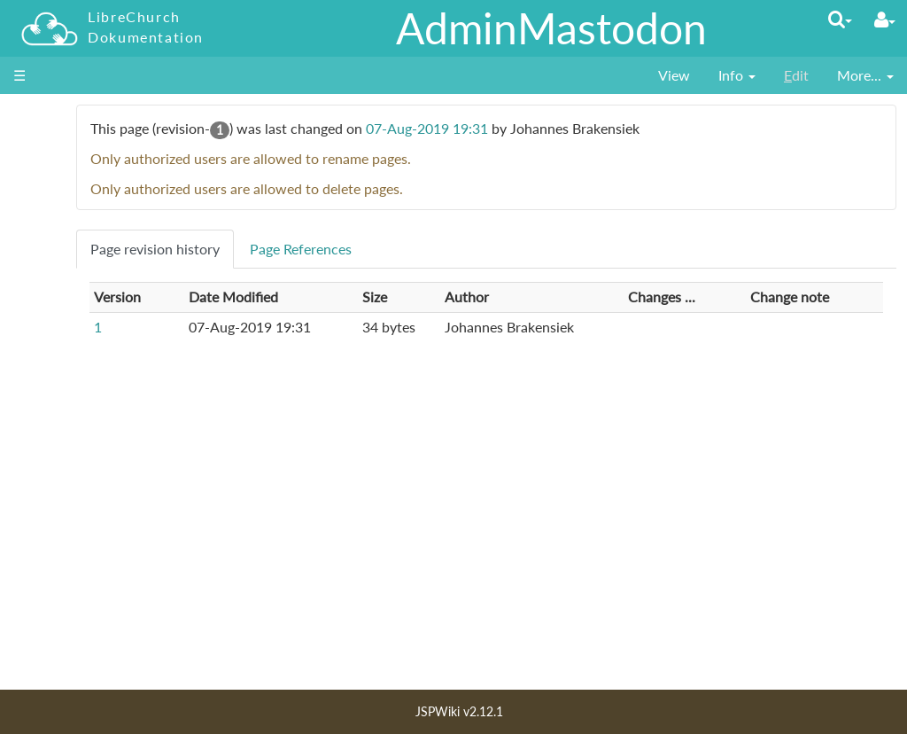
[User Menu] (885, 20)
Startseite (57, 166)
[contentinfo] (737, 76)
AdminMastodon (551, 28)
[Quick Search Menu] (840, 19)
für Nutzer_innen (80, 186)
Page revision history (286, 248)
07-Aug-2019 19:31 (558, 128)
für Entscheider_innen (95, 246)
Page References (432, 248)
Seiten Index (65, 614)
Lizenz (46, 635)
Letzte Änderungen (85, 594)
